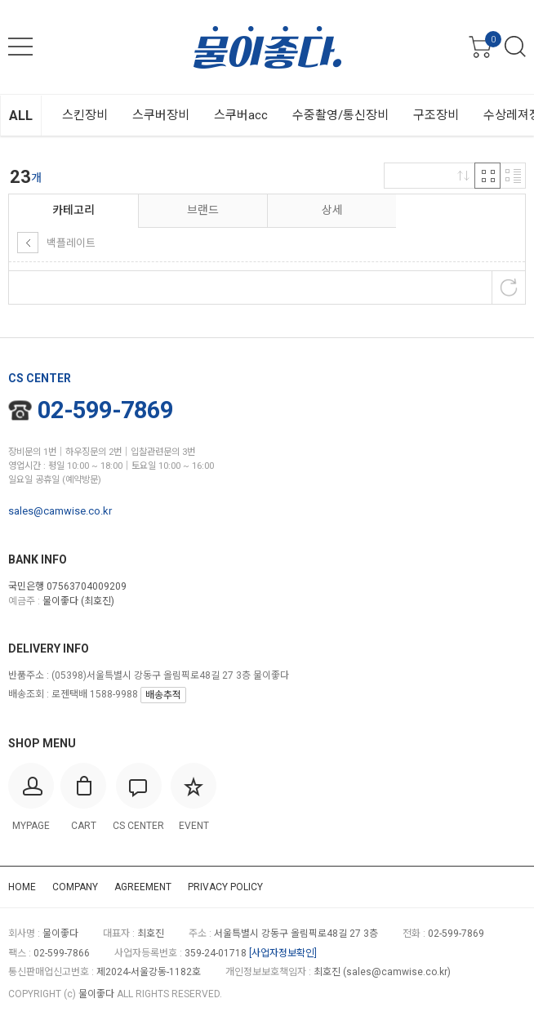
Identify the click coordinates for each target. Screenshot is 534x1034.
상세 (332, 209)
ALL (21, 115)
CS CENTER (39, 378)
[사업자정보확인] (283, 953)
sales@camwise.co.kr (60, 511)
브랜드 (203, 209)
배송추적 (163, 695)
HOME (22, 887)
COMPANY (75, 887)
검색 (515, 46)
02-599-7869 (90, 410)
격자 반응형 (487, 176)
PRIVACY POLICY (225, 887)
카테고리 (73, 209)
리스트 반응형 (513, 176)
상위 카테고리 (27, 242)
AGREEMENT (142, 887)
